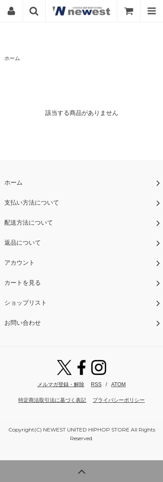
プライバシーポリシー (119, 400)
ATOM (118, 384)
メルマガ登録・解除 (60, 384)
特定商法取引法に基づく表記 (52, 400)
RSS (96, 384)
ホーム (12, 58)
